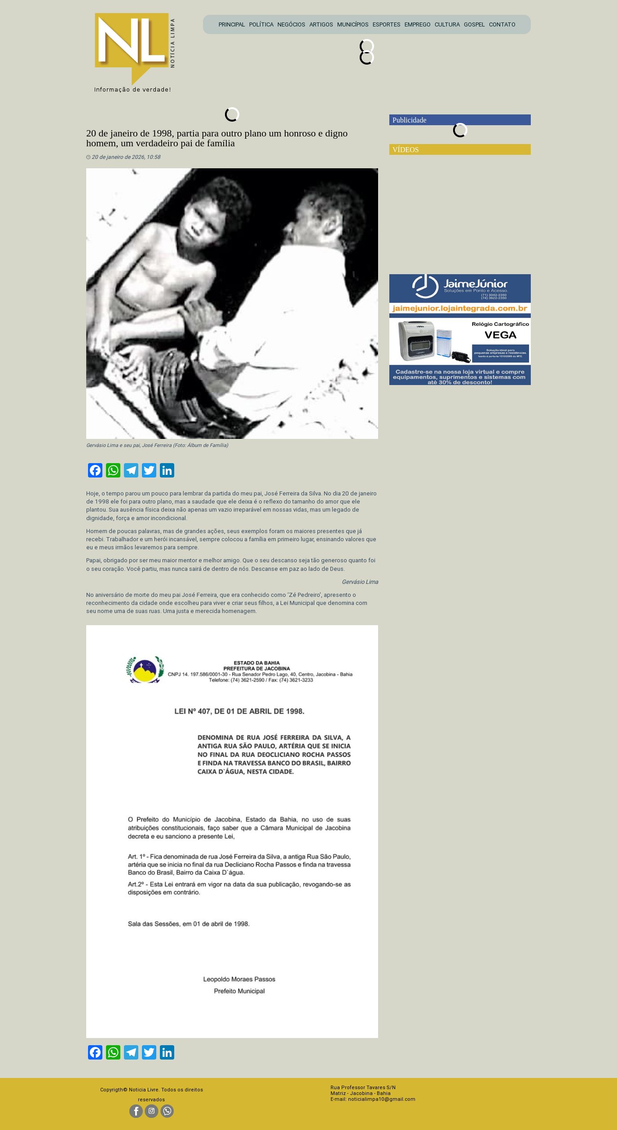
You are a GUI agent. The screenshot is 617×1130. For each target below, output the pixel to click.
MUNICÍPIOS (353, 24)
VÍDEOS (405, 149)
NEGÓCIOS (291, 24)
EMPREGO (418, 24)
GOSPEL (474, 24)
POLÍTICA (261, 24)
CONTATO (502, 24)
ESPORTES (387, 24)
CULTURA (447, 24)
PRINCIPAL (232, 24)
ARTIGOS (321, 24)
